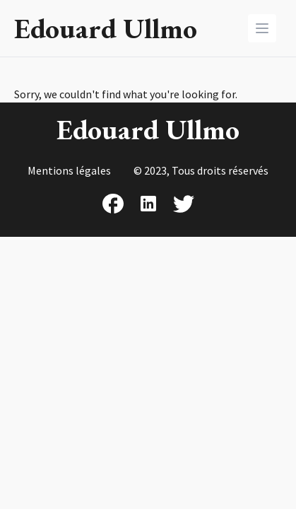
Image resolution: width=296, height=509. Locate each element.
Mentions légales (69, 170)
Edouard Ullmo (105, 28)
